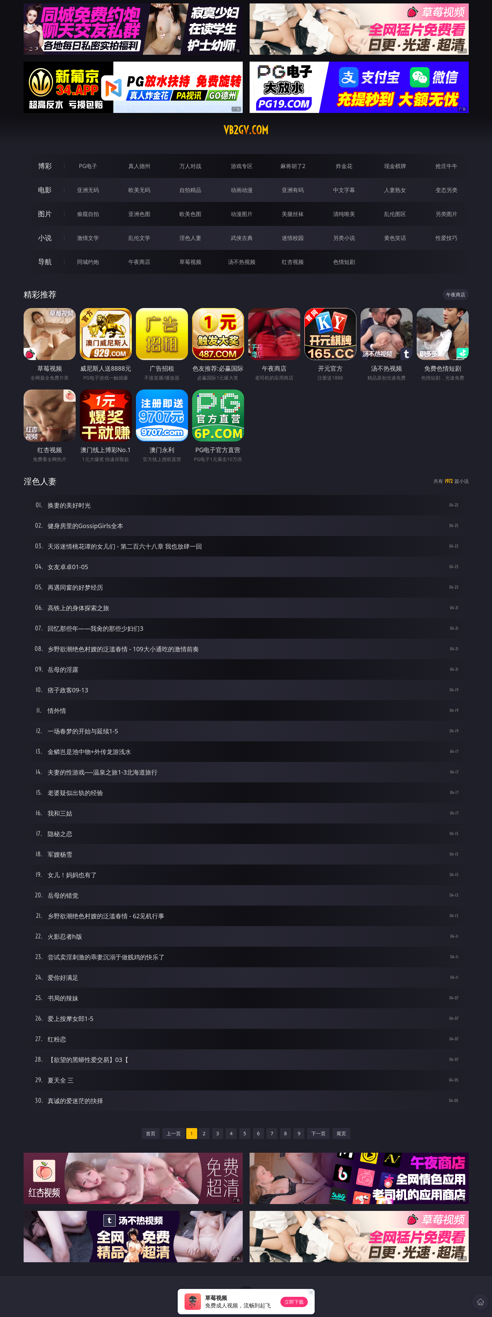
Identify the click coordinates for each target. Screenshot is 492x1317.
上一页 (173, 1133)
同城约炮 (88, 262)
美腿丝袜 (293, 214)
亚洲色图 (139, 214)
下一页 (318, 1133)
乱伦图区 (395, 214)
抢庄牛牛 (446, 166)
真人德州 (139, 166)
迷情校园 (293, 238)
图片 (45, 213)
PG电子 (88, 166)
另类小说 (344, 238)
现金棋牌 (395, 166)
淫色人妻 (190, 238)
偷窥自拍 (88, 214)
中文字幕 (344, 190)
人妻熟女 (395, 190)
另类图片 (446, 214)
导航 (45, 261)
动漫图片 (242, 214)
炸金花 (344, 166)
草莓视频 (190, 262)
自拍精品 (190, 190)
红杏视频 (293, 262)
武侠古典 (242, 238)
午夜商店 (139, 262)
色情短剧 (344, 262)
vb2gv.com (246, 130)
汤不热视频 (241, 262)
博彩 (45, 165)
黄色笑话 (395, 238)
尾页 (341, 1133)
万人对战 (190, 166)
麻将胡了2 (292, 166)
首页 (150, 1133)
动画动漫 (242, 190)
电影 (45, 189)
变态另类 (446, 190)
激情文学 (88, 238)
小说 (45, 237)
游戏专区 (242, 166)
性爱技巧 (446, 238)
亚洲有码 (293, 190)
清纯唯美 (344, 214)
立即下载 (294, 1302)
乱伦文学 (139, 238)
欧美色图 (190, 214)
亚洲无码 (88, 190)
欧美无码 (139, 190)
